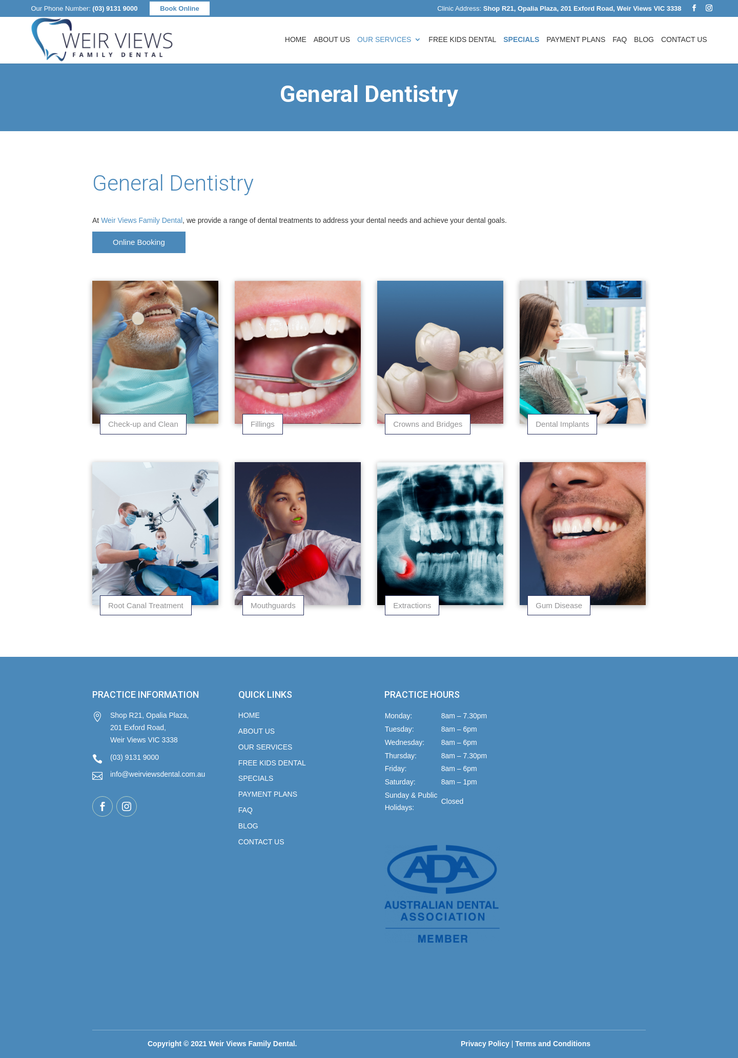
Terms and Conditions (552, 1044)
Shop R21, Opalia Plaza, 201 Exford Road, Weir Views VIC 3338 (140, 727)
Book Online (179, 8)
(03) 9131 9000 (114, 8)
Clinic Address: (559, 8)
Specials (255, 778)
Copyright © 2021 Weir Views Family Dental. (222, 1044)
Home (295, 40)
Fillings (263, 424)
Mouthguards (273, 605)
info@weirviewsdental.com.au (148, 775)
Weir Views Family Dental (141, 220)
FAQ (619, 40)
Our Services (384, 40)
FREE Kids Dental (462, 40)
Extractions (412, 605)
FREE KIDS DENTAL (272, 763)
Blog (644, 40)
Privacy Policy (485, 1044)
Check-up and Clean (143, 424)
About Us (332, 40)
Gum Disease (559, 605)
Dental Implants (562, 424)
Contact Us (684, 40)
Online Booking (139, 242)
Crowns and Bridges (427, 424)
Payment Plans (575, 40)
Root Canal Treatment (145, 605)
